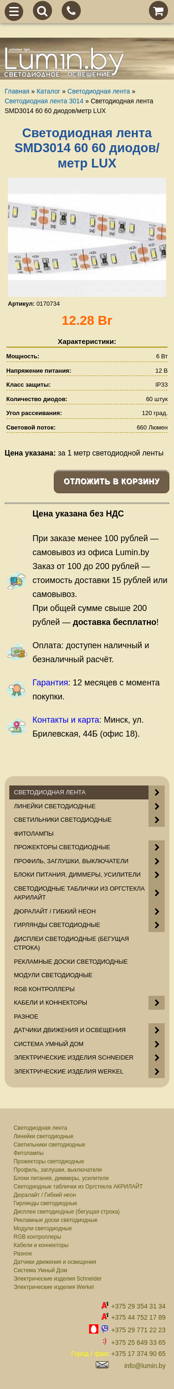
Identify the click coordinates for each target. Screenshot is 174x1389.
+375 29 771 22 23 (138, 1330)
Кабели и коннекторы (40, 1245)
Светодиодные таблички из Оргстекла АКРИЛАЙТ (78, 1186)
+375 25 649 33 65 (138, 1342)
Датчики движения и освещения (54, 1262)
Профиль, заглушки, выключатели (57, 1170)
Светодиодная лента (40, 1128)
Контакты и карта (65, 720)
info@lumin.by (145, 1365)
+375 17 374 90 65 (138, 1353)
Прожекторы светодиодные (48, 1161)
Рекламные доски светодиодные (55, 1220)
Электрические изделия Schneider (57, 1278)
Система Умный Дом (40, 1270)
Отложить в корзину (112, 481)
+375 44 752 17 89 (138, 1317)
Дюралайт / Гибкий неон (44, 1195)
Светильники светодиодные (49, 1144)
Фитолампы (28, 1153)
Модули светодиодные (42, 1228)
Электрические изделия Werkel (53, 1287)
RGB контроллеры (37, 1237)
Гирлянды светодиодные (45, 1203)
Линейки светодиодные (43, 1136)
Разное (22, 1253)
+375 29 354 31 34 (138, 1306)
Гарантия (50, 682)
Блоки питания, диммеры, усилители (61, 1178)
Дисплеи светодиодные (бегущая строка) (66, 1211)
